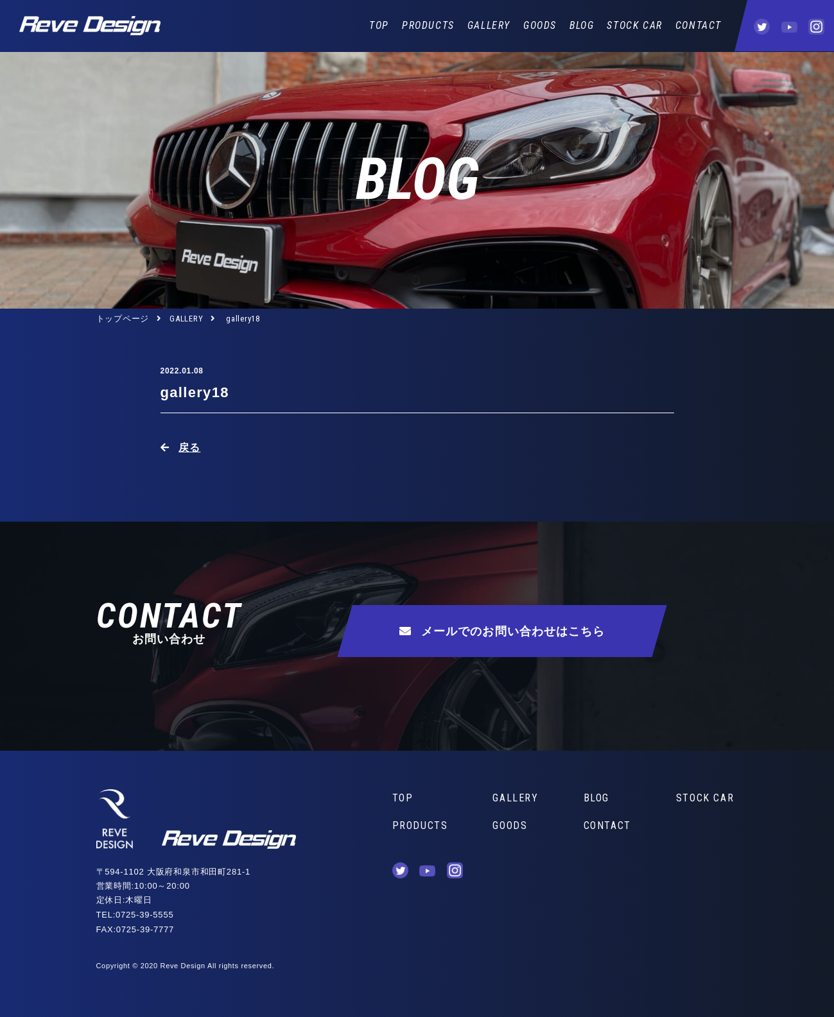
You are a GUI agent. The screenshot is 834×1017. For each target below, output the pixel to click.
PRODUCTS (428, 25)
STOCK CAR (634, 25)
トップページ (123, 318)
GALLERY (488, 25)
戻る (189, 447)
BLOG (581, 25)
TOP (379, 25)
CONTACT (698, 25)
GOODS (540, 25)
